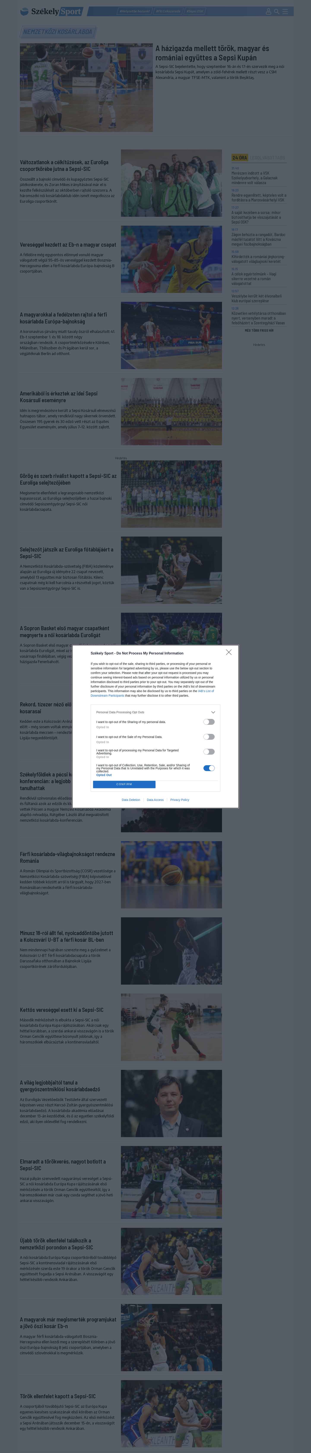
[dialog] (155, 726)
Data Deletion (131, 800)
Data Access (155, 800)
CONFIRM (124, 784)
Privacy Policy (179, 800)
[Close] (230, 653)
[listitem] (155, 712)
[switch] (209, 722)
